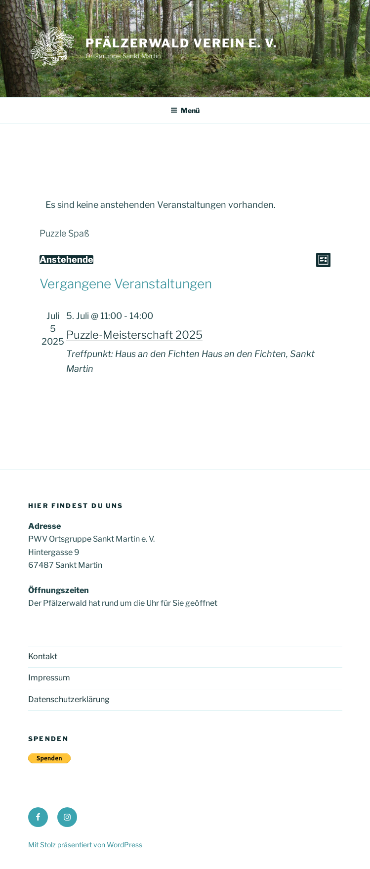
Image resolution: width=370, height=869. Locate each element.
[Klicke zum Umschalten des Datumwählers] (66, 259)
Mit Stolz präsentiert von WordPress (85, 844)
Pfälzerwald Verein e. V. (181, 43)
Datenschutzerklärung (69, 699)
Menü (185, 110)
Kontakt (42, 656)
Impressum (49, 677)
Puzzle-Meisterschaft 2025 (134, 334)
